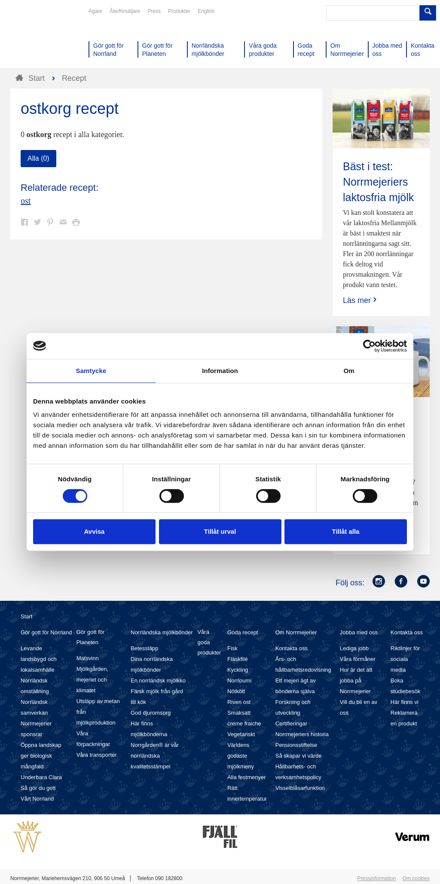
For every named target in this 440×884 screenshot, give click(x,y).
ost (26, 200)
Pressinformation (376, 878)
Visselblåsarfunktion (300, 788)
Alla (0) (38, 158)
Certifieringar (291, 723)
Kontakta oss (291, 648)
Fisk (232, 648)
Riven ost (239, 702)
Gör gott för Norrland (46, 632)
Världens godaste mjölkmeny (240, 756)
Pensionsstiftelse (296, 745)
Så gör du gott (38, 788)
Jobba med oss (359, 632)
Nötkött (236, 691)
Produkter (179, 11)
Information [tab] (220, 370)
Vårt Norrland (37, 798)
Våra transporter (96, 755)
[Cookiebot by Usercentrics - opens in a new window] (369, 346)
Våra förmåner (358, 659)
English (206, 11)
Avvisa (94, 531)
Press (154, 11)
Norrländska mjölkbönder (162, 632)
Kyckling (237, 670)
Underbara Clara (41, 777)
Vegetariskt (241, 734)
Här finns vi (405, 702)
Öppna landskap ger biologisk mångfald (41, 756)
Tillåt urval (220, 531)
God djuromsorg (151, 713)
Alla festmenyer (246, 777)
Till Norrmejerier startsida (43, 38)
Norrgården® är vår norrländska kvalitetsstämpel (155, 756)
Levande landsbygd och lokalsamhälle (39, 659)
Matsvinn (87, 658)
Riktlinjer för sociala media (405, 659)
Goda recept (242, 632)
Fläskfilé (237, 659)
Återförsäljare (125, 11)
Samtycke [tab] (91, 370)
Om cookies (416, 878)
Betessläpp (144, 648)
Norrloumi (239, 680)
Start (26, 616)
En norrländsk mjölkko (158, 680)
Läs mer (361, 300)
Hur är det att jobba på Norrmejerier (356, 680)
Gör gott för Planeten (90, 637)
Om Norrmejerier (296, 632)
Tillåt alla (346, 531)
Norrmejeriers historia (302, 734)
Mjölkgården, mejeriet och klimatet (92, 680)
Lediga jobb (354, 648)
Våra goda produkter (209, 642)
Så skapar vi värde (298, 755)
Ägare (95, 11)
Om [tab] (348, 370)
